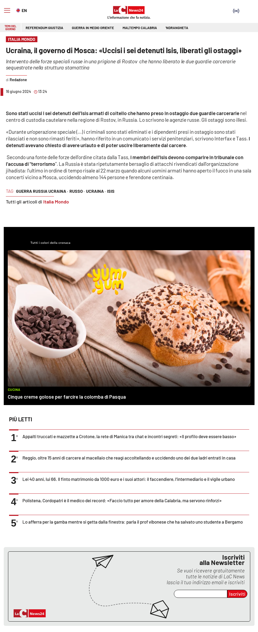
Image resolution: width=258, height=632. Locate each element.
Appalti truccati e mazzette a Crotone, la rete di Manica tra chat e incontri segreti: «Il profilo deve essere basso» (129, 436)
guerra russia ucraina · (42, 191)
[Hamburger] (7, 10)
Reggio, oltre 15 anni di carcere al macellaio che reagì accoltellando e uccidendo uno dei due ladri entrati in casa (129, 457)
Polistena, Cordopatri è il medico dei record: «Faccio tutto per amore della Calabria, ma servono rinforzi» (122, 500)
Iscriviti (237, 594)
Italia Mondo (56, 202)
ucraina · (96, 191)
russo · (77, 191)
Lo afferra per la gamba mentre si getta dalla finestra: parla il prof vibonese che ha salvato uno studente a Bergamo (132, 521)
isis (111, 191)
